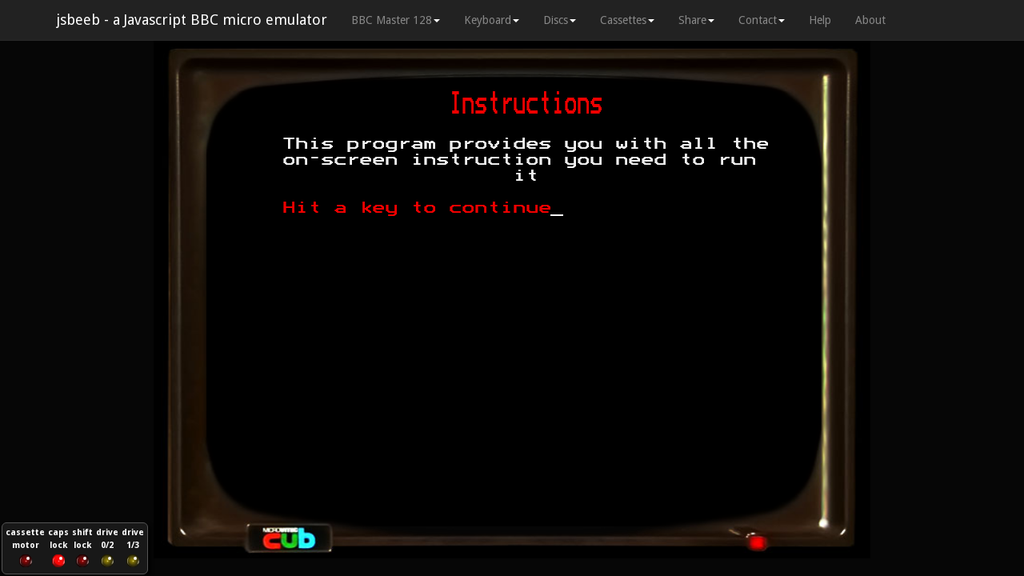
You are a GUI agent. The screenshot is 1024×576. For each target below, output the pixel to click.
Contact (761, 20)
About (870, 20)
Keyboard (491, 20)
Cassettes (627, 20)
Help (820, 20)
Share (696, 20)
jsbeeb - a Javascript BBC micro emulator (191, 19)
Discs (559, 20)
